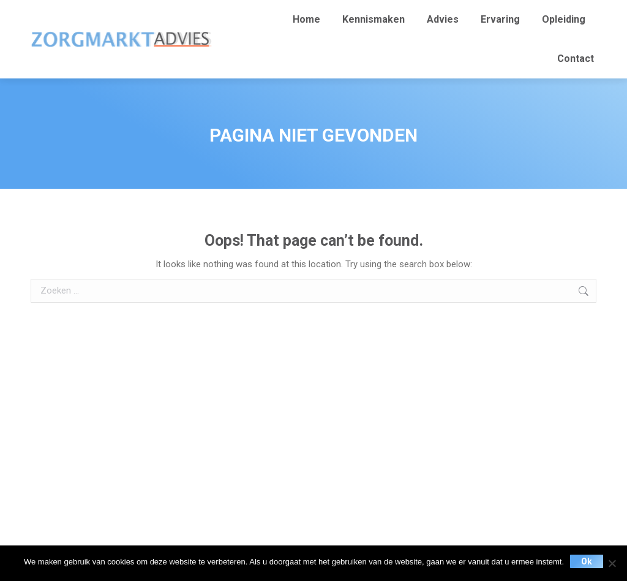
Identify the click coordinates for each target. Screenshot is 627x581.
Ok (586, 561)
